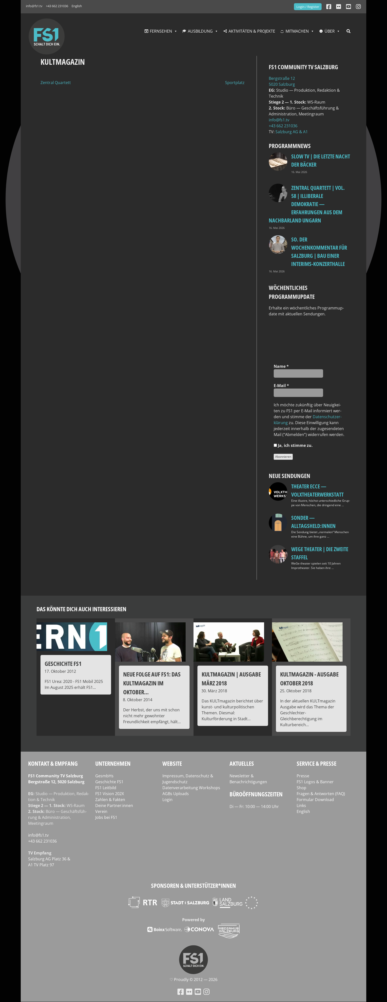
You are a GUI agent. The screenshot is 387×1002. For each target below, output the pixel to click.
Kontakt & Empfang (53, 763)
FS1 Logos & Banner (315, 781)
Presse (303, 776)
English (77, 6)
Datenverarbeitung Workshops (191, 787)
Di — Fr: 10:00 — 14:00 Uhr (254, 806)
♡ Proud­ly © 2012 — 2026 (193, 979)
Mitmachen (297, 31)
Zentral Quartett (55, 82)
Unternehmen (113, 763)
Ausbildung (200, 31)
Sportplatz (235, 82)
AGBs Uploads (175, 793)
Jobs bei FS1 (106, 817)
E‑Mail (281, 385)
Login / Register (307, 6)
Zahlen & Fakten (110, 799)
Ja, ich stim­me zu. (293, 445)
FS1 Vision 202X (109, 793)
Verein (101, 811)
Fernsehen (161, 31)
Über (330, 31)
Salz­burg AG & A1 (291, 131)
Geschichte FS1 (109, 781)
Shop (301, 787)
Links (301, 805)
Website (172, 763)
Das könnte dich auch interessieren (81, 609)
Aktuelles (242, 763)
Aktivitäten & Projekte (252, 31)
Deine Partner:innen (114, 805)
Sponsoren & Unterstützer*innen (193, 885)
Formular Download (315, 799)
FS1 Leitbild (105, 787)
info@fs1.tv (34, 6)
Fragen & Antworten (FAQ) (321, 793)
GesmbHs (104, 776)
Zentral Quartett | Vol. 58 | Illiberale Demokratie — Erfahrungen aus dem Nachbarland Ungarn (307, 204)
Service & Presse (316, 763)
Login (167, 799)
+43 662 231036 (57, 6)
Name (281, 366)
